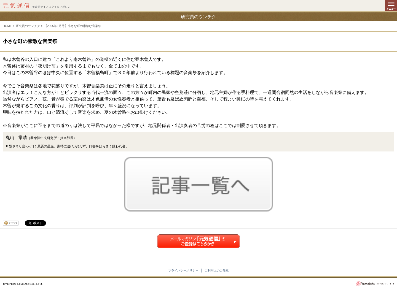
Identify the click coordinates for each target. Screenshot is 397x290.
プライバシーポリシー (183, 270)
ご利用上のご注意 (217, 270)
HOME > (8, 26)
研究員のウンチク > (29, 26)
